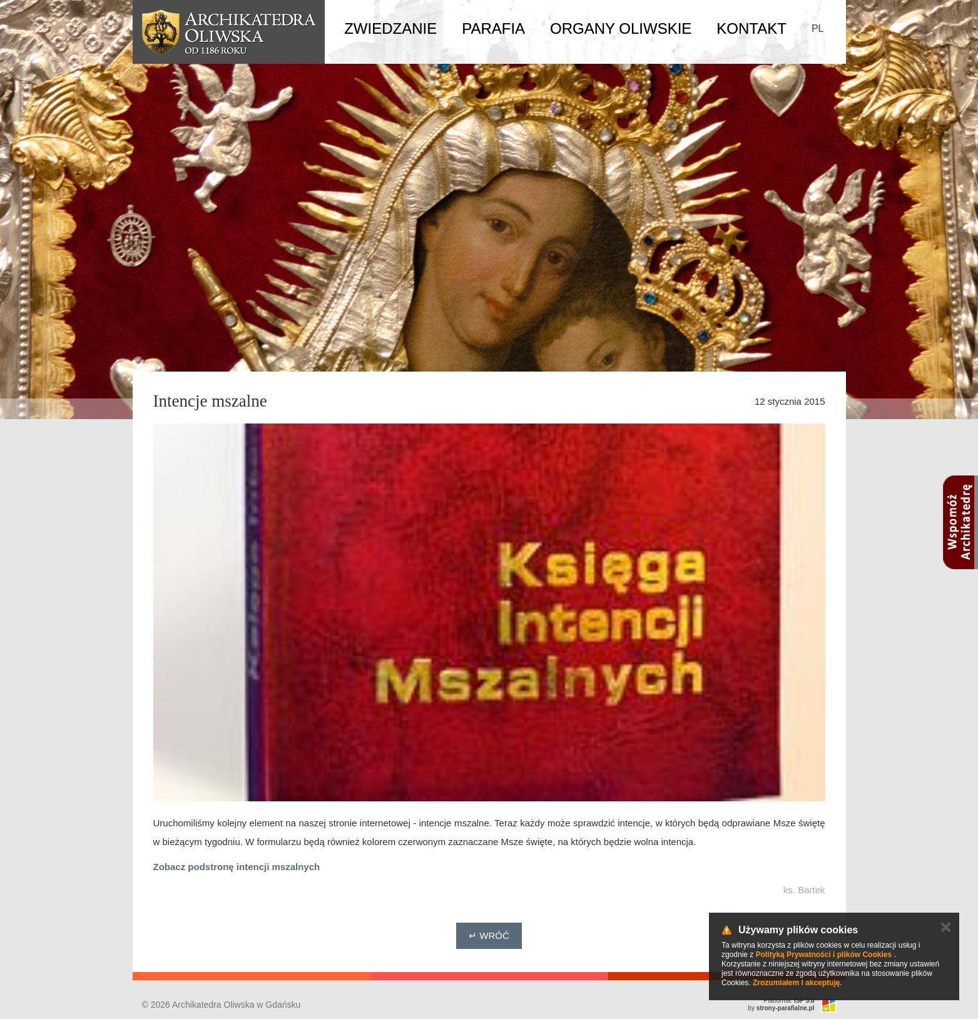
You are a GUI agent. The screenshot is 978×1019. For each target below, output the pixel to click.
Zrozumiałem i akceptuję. (797, 982)
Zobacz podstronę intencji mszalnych (236, 866)
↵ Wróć (489, 935)
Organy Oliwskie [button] (620, 28)
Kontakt (751, 28)
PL (818, 28)
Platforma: (789, 1000)
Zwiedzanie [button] (390, 28)
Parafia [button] (493, 28)
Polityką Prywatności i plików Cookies (824, 954)
